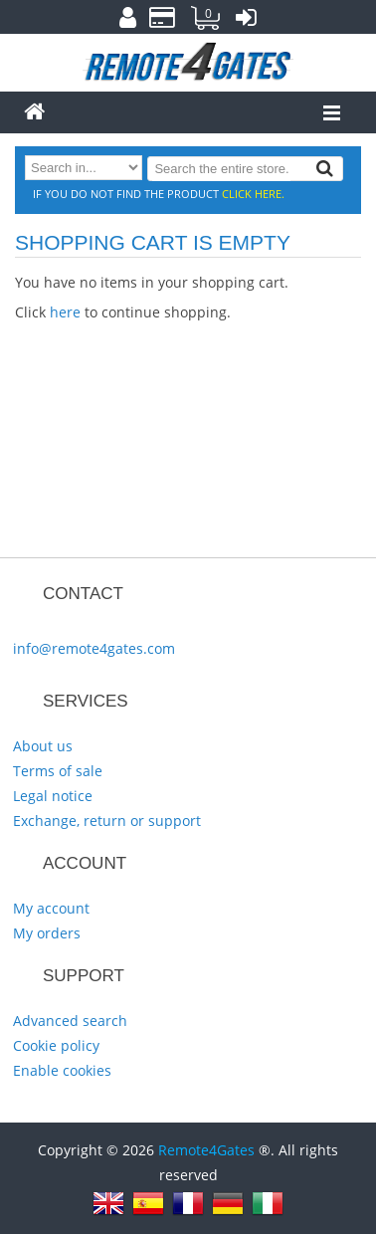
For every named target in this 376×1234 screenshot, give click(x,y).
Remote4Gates (206, 1149)
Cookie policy (56, 1045)
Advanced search (70, 1020)
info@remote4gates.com (94, 648)
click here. (253, 193)
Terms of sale (57, 770)
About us (43, 745)
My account (51, 908)
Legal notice (53, 795)
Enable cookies (62, 1070)
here (65, 312)
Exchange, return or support (107, 820)
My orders (47, 933)
